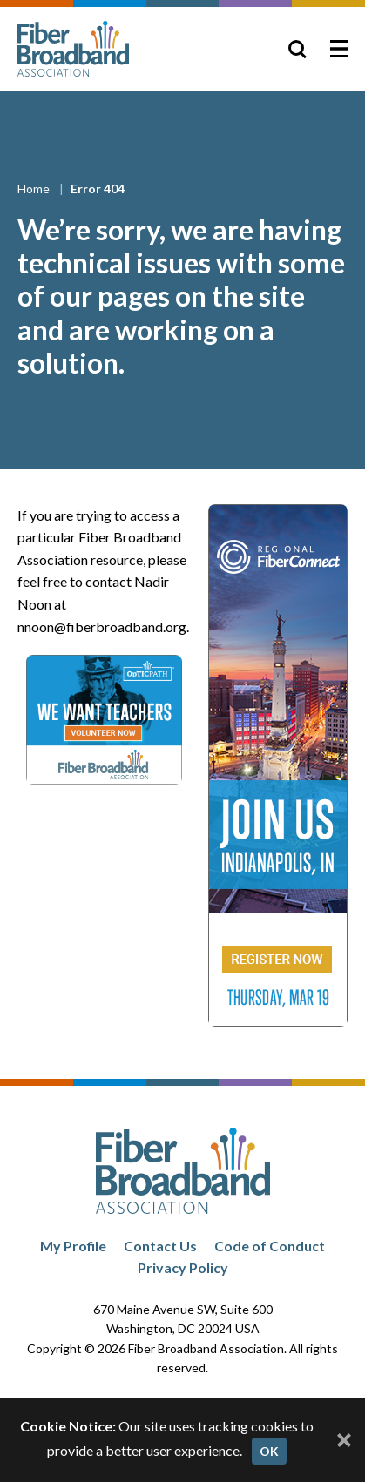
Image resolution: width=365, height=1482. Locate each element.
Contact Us (160, 1245)
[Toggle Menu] (339, 49)
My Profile (73, 1245)
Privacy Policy (183, 1267)
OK (269, 1451)
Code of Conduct (269, 1245)
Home (34, 188)
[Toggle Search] (297, 49)
